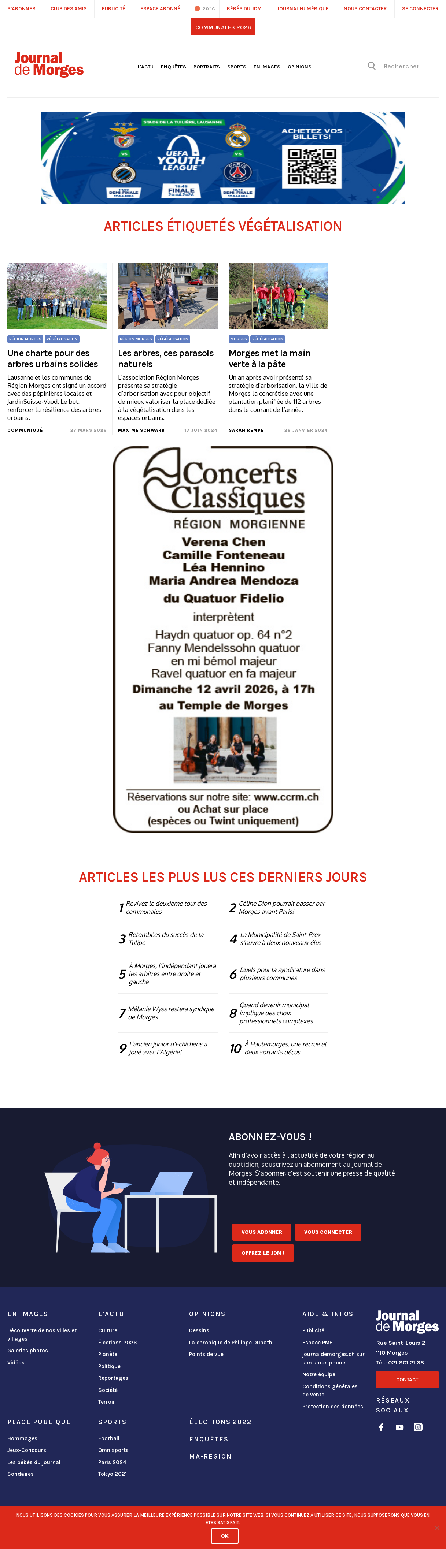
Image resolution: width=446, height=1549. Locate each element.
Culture (107, 1330)
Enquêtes (173, 67)
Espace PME (317, 1342)
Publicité (313, 1330)
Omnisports (113, 1450)
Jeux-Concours (26, 1450)
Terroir (106, 1402)
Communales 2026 (223, 27)
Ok (225, 1536)
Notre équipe (318, 1374)
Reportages (113, 1378)
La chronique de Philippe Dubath (230, 1342)
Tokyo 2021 (112, 1474)
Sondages (20, 1474)
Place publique (39, 1422)
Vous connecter (328, 1232)
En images (267, 67)
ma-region (210, 1456)
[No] (437, 1527)
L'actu (146, 67)
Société (108, 1390)
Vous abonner (262, 1232)
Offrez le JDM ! (263, 1253)
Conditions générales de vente (330, 1390)
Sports (236, 67)
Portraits (206, 67)
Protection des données (332, 1406)
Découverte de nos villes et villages (42, 1334)
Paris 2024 (112, 1462)
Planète (107, 1354)
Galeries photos (27, 1350)
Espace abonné (160, 8)
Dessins (199, 1330)
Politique (109, 1366)
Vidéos (16, 1362)
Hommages (22, 1438)
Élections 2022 (220, 1422)
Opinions (300, 67)
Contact (407, 1380)
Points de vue (206, 1354)
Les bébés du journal (33, 1462)
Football (108, 1438)
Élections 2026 (117, 1342)
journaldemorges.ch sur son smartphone (333, 1358)
